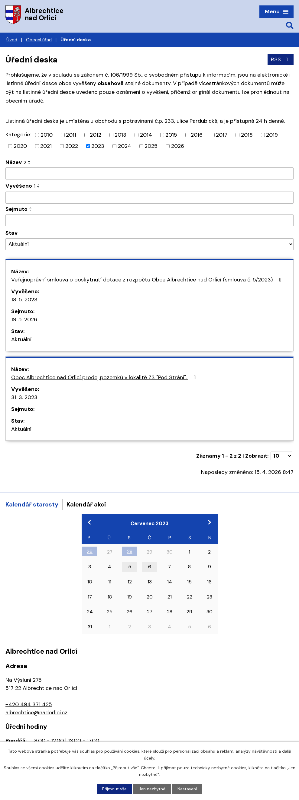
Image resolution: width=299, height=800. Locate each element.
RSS (281, 59)
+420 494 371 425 (28, 704)
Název (15, 162)
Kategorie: (18, 134)
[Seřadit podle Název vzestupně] (29, 161)
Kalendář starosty (31, 504)
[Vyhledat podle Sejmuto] (149, 220)
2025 (151, 146)
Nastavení (187, 789)
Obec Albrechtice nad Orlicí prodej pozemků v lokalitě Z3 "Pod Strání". (104, 377)
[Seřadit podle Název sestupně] (29, 163)
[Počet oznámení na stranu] (281, 456)
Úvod (11, 40)
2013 (120, 134)
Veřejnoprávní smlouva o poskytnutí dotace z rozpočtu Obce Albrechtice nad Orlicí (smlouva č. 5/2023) (147, 279)
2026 (177, 146)
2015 (171, 134)
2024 (124, 146)
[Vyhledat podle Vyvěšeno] (149, 198)
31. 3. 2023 (24, 397)
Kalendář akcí (86, 504)
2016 (197, 134)
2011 (71, 134)
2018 (247, 134)
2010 (47, 134)
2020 (20, 146)
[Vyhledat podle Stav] (149, 244)
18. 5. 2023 (24, 299)
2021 (46, 146)
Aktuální (21, 339)
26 (90, 551)
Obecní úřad (39, 40)
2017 (221, 134)
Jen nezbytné (152, 789)
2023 (97, 146)
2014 (146, 134)
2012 (95, 134)
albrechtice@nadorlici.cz (36, 712)
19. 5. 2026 (24, 319)
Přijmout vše (114, 789)
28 (129, 551)
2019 (272, 134)
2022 (71, 146)
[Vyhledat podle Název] (149, 173)
